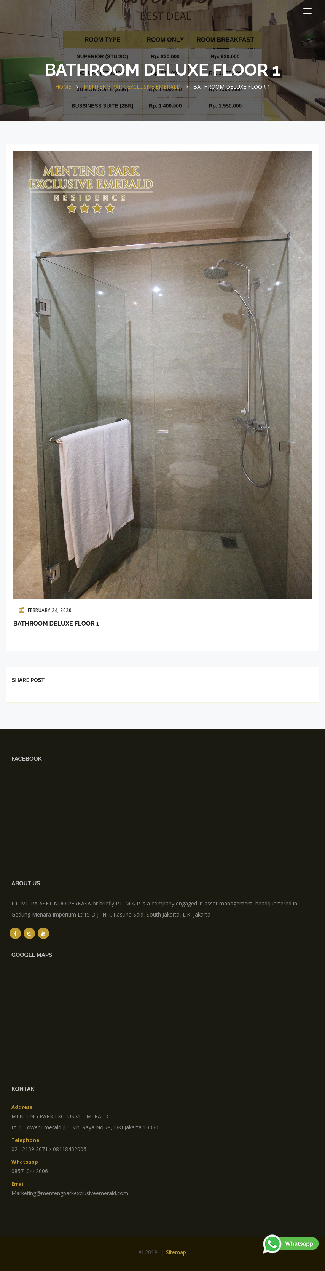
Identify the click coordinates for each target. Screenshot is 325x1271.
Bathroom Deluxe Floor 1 (56, 623)
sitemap (176, 1252)
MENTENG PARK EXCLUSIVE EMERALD (132, 86)
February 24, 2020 (45, 610)
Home (63, 86)
